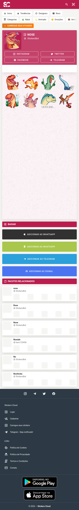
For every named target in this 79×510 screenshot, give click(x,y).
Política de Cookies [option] (15, 447)
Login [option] (9, 412)
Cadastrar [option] (11, 418)
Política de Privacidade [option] (17, 454)
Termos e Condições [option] (16, 461)
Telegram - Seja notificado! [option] (18, 432)
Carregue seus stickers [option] (17, 425)
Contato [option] (10, 467)
